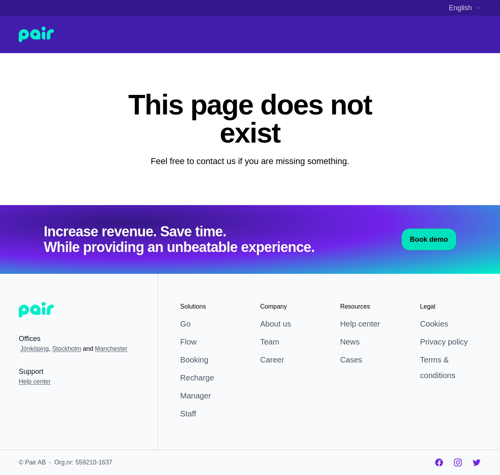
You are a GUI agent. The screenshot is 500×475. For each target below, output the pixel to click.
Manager (195, 395)
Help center (35, 381)
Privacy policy (444, 342)
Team (269, 342)
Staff (188, 413)
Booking (194, 359)
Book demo (429, 239)
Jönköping (34, 348)
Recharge (197, 377)
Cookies (434, 324)
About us (275, 324)
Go (185, 324)
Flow (188, 342)
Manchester (111, 348)
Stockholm (66, 348)
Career (272, 359)
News (350, 342)
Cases (351, 359)
